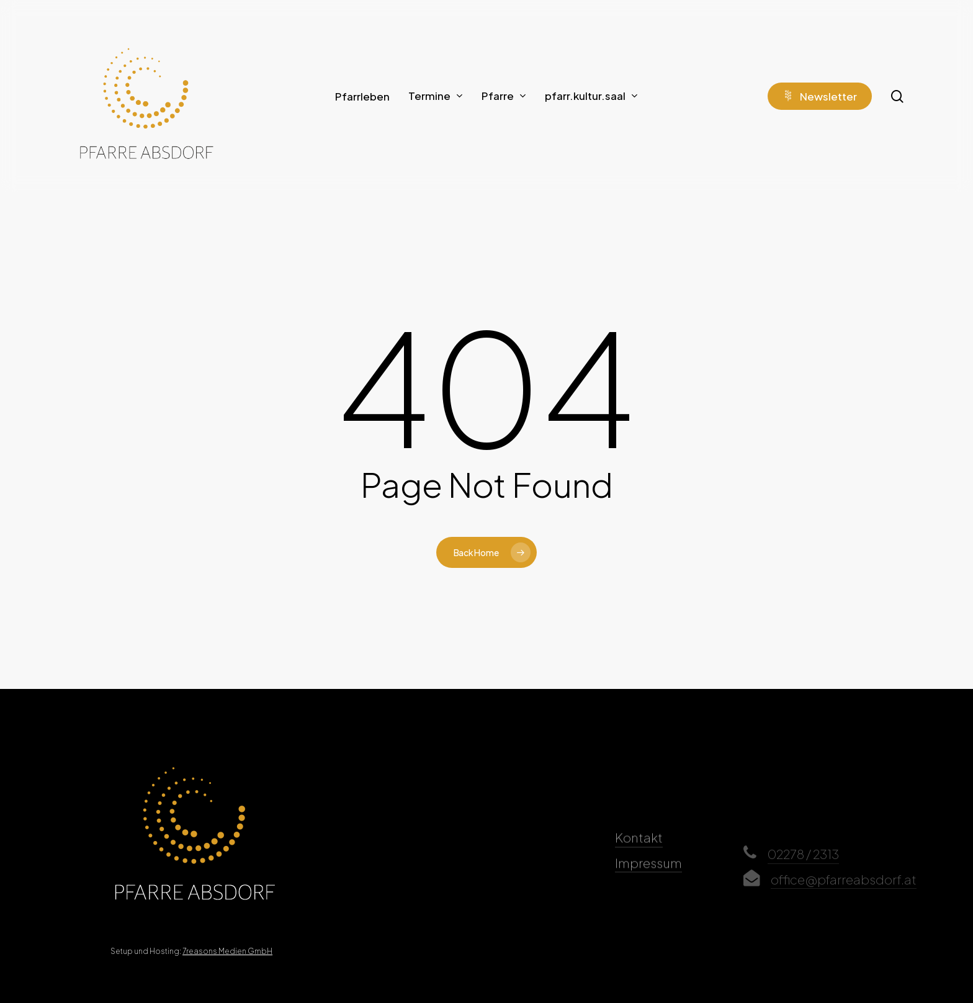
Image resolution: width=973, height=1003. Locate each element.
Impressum (648, 879)
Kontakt (639, 854)
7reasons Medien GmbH (227, 951)
